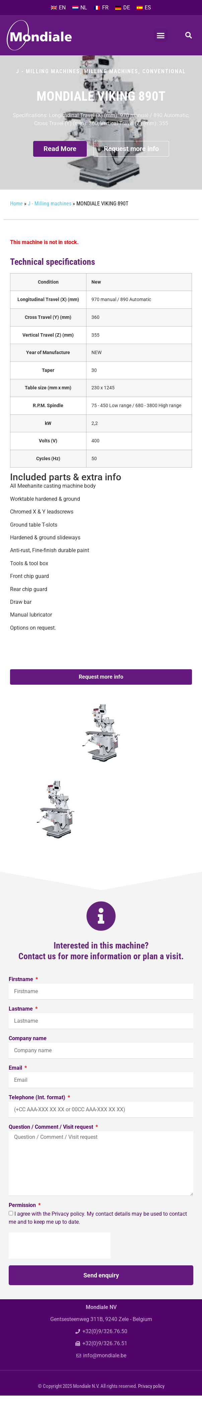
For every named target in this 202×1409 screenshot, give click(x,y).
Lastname (21, 1022)
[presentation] (60, 1259)
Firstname (22, 993)
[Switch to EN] (58, 7)
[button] (160, 35)
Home (16, 217)
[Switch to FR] (101, 7)
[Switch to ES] (143, 7)
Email (16, 1081)
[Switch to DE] (122, 7)
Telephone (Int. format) (38, 1111)
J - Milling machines (48, 85)
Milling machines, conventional (135, 85)
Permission (23, 1219)
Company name (28, 1052)
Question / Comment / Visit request (51, 1141)
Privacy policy (151, 1400)
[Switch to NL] (79, 7)
